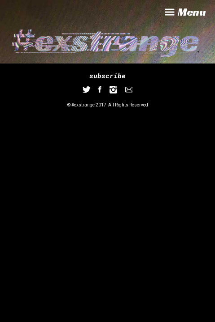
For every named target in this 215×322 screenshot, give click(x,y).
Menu (184, 12)
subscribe (107, 75)
